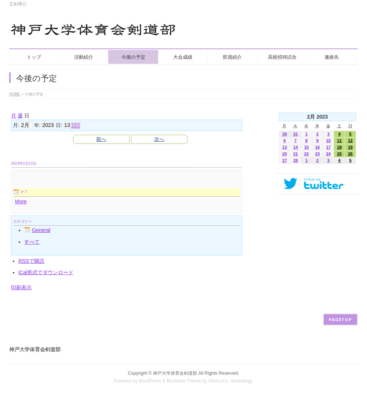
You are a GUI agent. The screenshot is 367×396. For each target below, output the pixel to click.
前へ (101, 139)
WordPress (150, 381)
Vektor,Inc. (218, 381)
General (37, 230)
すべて (32, 242)
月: (16, 125)
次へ (159, 139)
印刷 (21, 287)
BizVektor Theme (184, 381)
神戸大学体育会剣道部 (175, 373)
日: (59, 125)
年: (37, 125)
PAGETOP (340, 319)
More (21, 201)
